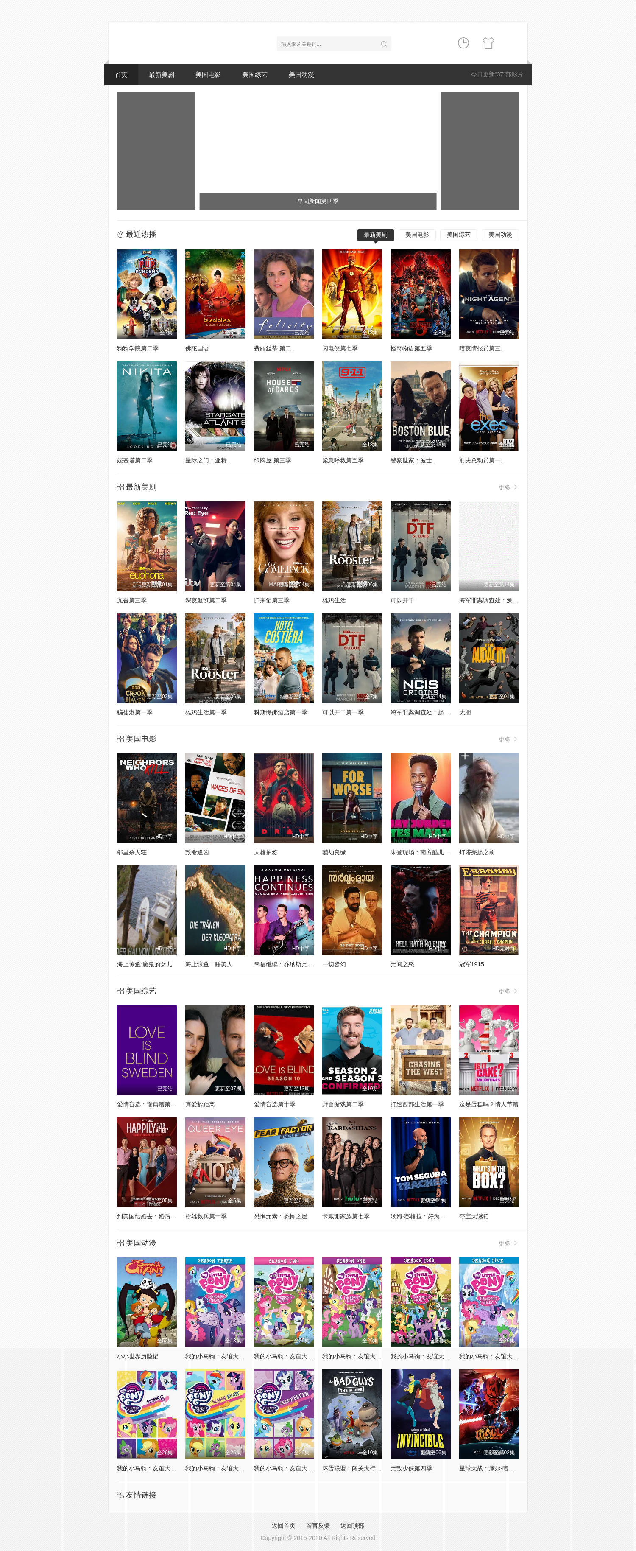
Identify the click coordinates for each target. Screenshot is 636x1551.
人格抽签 (266, 852)
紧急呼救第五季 (343, 460)
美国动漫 (301, 74)
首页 (121, 74)
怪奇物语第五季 (411, 348)
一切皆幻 (334, 964)
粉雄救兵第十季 (206, 1216)
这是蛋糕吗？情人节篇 (489, 1104)
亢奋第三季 (132, 600)
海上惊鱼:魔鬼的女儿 (144, 964)
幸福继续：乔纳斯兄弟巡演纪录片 (298, 964)
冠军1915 (471, 964)
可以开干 (402, 600)
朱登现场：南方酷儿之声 (423, 852)
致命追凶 (197, 852)
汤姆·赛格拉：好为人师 (421, 1216)
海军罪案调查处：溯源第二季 (497, 600)
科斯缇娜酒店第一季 (280, 712)
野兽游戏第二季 (343, 1104)
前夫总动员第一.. (481, 460)
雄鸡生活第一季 (206, 712)
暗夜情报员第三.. (481, 348)
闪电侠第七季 (340, 348)
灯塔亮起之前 (477, 852)
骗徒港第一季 (135, 712)
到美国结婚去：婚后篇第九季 (155, 1216)
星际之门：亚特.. (207, 460)
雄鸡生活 (334, 600)
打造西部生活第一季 (417, 1104)
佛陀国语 (197, 348)
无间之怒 (402, 964)
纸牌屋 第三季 (272, 460)
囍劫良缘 (334, 852)
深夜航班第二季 (206, 600)
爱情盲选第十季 (275, 1104)
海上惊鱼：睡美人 (209, 964)
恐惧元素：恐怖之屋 (280, 1216)
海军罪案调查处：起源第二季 (429, 712)
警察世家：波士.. (413, 460)
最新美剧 (161, 74)
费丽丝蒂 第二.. (274, 348)
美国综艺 (255, 74)
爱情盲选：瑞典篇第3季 (148, 1104)
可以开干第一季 (343, 712)
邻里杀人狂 (132, 852)
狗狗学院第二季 (138, 348)
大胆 (465, 712)
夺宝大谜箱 (474, 1216)
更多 (509, 487)
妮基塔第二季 (135, 460)
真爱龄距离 (200, 1104)
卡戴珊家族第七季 (346, 1216)
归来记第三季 (272, 600)
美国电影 (208, 74)
